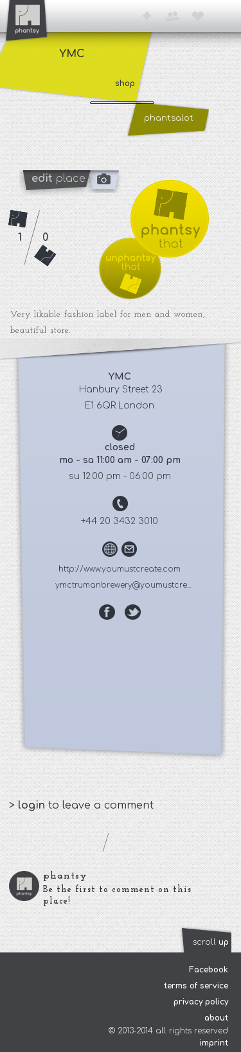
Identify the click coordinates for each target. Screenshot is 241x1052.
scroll (211, 942)
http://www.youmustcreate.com (121, 567)
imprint (214, 1043)
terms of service (196, 985)
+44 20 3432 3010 (120, 520)
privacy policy (201, 1001)
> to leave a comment (82, 805)
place (58, 178)
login (34, 805)
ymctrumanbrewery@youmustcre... (124, 583)
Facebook (208, 969)
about (216, 1017)
